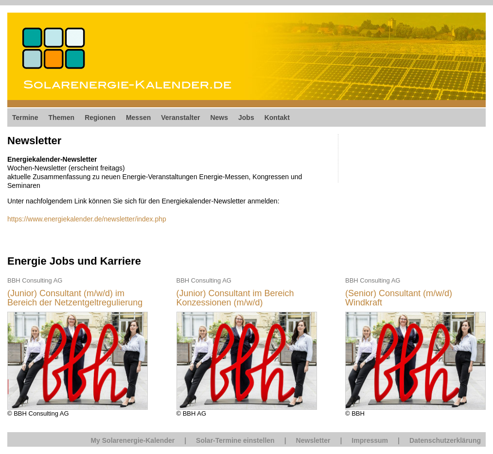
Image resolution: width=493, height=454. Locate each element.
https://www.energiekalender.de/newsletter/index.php (86, 219)
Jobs (246, 117)
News (219, 117)
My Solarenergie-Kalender (132, 440)
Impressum (370, 440)
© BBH (415, 346)
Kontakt (277, 117)
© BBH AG (246, 346)
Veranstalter (180, 117)
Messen (138, 117)
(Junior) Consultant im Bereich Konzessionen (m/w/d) (235, 298)
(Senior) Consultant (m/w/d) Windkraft (398, 298)
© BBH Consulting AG (77, 346)
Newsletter (313, 440)
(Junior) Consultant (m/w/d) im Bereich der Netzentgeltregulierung (74, 298)
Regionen (100, 117)
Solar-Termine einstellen (235, 440)
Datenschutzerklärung (445, 440)
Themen (61, 117)
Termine (25, 117)
